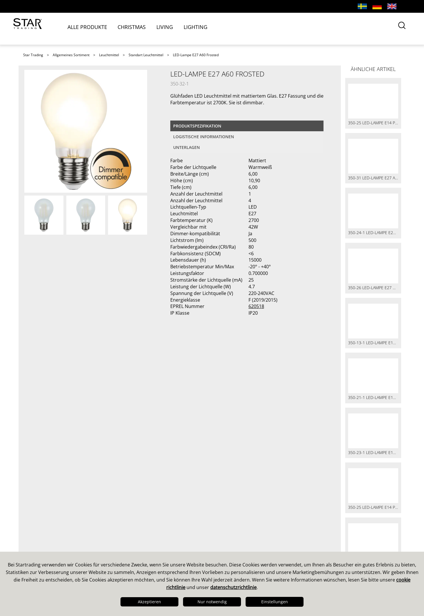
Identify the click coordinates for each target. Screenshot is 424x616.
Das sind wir (40, 532)
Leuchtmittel (109, 54)
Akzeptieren (149, 601)
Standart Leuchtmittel (146, 54)
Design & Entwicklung (51, 539)
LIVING (171, 28)
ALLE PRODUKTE (94, 28)
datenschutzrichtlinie (233, 587)
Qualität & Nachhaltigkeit (55, 547)
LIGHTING (202, 28)
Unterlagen (186, 147)
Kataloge (226, 532)
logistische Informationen (203, 136)
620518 (256, 306)
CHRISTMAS (139, 28)
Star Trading (33, 54)
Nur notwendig (212, 601)
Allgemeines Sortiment (71, 54)
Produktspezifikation (197, 126)
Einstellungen (274, 601)
